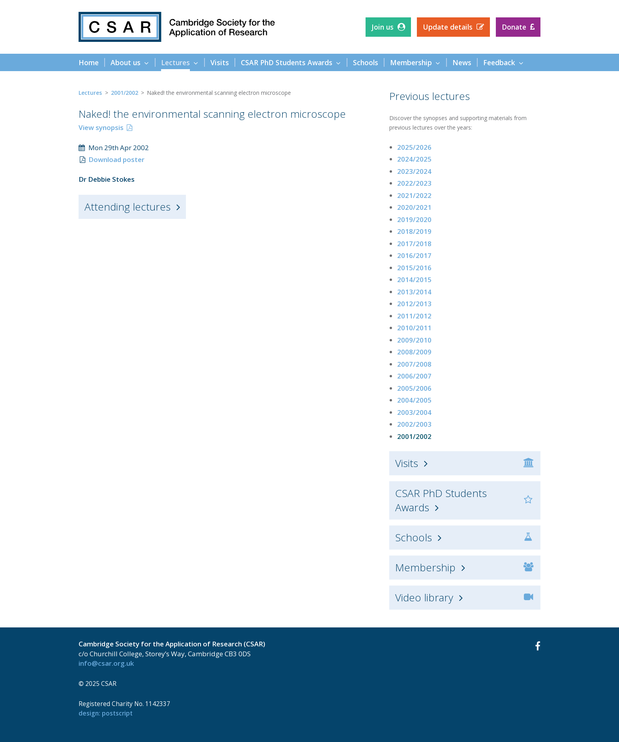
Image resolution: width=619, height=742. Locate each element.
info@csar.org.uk (106, 663)
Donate (514, 27)
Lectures (90, 92)
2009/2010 (414, 340)
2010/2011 (414, 327)
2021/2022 (414, 195)
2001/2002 (124, 92)
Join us (382, 27)
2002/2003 (414, 424)
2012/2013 (414, 303)
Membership (425, 567)
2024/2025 (414, 159)
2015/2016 (414, 267)
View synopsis (101, 127)
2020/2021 (414, 207)
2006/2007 (414, 375)
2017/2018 (414, 243)
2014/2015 (414, 279)
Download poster (116, 159)
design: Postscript (106, 713)
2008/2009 (414, 351)
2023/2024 (414, 171)
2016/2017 (414, 255)
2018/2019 (414, 231)
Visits (406, 463)
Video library (424, 597)
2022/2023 (414, 183)
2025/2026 (414, 147)
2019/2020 (414, 219)
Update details (448, 27)
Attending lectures (127, 207)
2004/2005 (414, 400)
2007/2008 (414, 364)
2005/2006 (414, 388)
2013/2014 (414, 291)
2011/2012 (414, 315)
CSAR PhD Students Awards (441, 500)
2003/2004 (414, 412)
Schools (413, 537)
